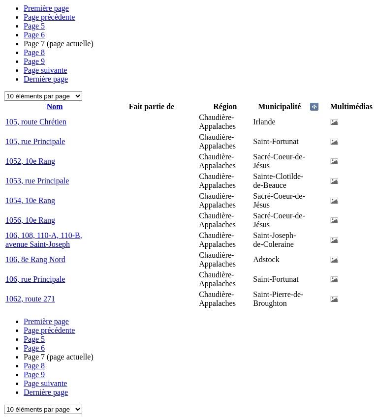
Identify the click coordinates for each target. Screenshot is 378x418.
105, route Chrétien (35, 122)
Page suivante (45, 70)
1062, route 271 (30, 299)
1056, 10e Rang (30, 220)
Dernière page (46, 79)
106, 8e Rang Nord (35, 259)
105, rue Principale (35, 141)
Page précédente (49, 17)
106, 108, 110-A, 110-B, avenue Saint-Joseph (43, 239)
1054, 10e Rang (30, 200)
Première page (46, 8)
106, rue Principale (35, 279)
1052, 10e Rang (30, 161)
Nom (55, 106)
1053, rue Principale (37, 181)
